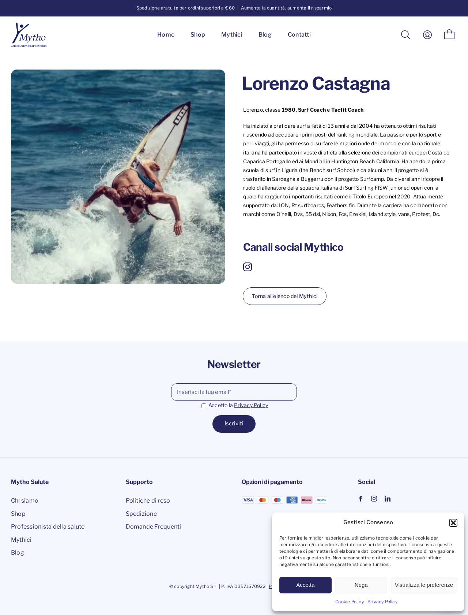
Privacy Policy (382, 601)
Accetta (305, 585)
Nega (361, 585)
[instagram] (247, 266)
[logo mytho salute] (30, 25)
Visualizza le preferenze (424, 585)
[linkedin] (387, 499)
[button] (453, 522)
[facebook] (361, 499)
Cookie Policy (349, 601)
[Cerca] (405, 34)
